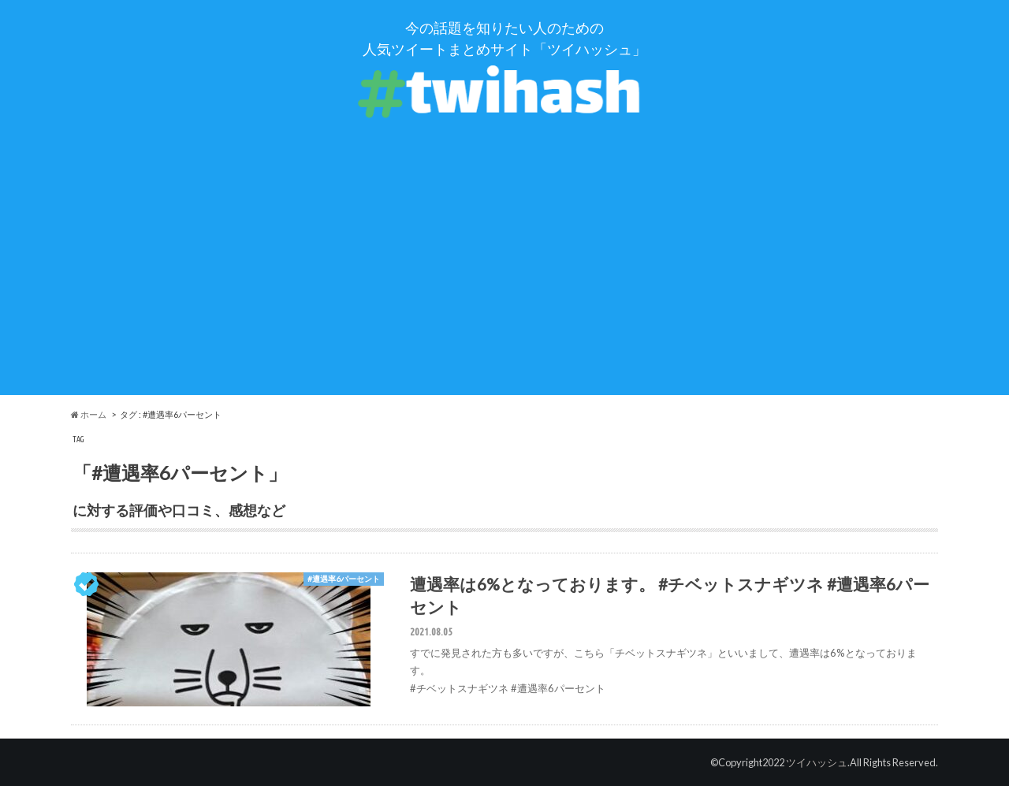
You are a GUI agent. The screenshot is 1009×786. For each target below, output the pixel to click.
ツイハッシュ (816, 762)
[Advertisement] (504, 284)
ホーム (88, 414)
